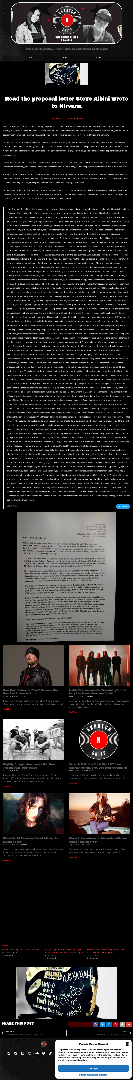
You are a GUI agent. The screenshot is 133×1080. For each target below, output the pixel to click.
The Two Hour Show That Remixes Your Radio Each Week (66, 49)
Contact (103, 1075)
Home (31, 58)
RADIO (100, 58)
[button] (127, 1044)
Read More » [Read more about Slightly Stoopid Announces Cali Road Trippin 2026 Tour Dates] (8, 786)
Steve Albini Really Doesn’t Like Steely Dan (20, 949)
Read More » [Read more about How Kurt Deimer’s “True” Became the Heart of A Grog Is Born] (8, 709)
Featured (78, 118)
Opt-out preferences (88, 1075)
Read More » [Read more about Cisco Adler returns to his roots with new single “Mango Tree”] (73, 857)
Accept (93, 1068)
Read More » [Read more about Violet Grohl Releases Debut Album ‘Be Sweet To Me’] (8, 860)
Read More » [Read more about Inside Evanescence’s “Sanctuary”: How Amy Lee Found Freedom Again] (73, 712)
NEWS (65, 58)
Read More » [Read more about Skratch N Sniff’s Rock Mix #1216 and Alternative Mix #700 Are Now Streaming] (73, 783)
